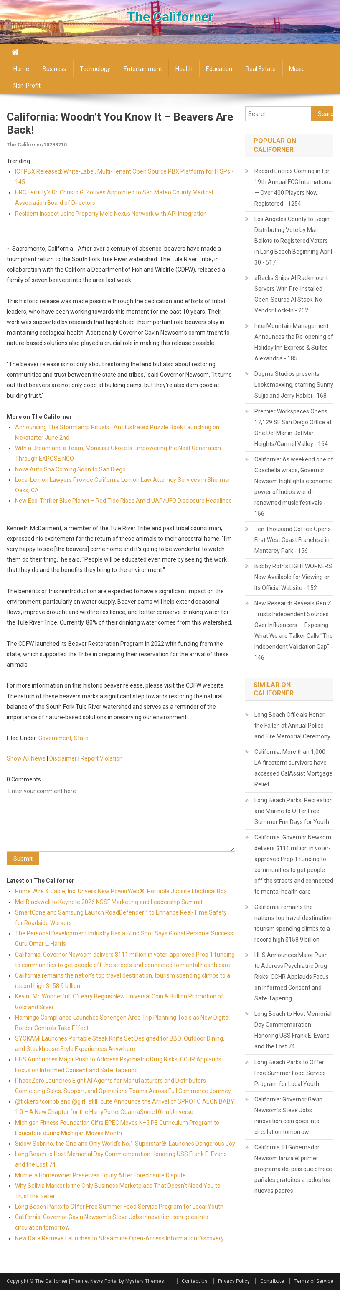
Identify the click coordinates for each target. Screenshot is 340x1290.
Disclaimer (63, 758)
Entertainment (143, 69)
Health (184, 69)
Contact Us (195, 1281)
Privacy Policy (234, 1281)
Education (219, 69)
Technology (95, 69)
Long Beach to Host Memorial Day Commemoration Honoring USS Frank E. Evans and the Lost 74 (293, 1030)
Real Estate (261, 69)
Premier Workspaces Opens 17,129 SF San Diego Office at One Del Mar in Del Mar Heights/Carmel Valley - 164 (293, 427)
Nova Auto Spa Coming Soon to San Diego (70, 469)
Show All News (26, 758)
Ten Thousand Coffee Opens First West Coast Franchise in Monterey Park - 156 (292, 540)
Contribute (272, 1281)
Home (21, 69)
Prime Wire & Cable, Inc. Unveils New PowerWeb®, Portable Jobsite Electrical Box (121, 891)
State (81, 738)
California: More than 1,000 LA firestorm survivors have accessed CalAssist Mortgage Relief (293, 768)
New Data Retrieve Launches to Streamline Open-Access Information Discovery (119, 1238)
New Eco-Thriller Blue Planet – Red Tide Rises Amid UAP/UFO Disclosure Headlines (123, 500)
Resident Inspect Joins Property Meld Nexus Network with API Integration (111, 213)
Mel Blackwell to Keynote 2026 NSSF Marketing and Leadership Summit (109, 902)
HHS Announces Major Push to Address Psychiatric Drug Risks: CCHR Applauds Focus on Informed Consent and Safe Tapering (291, 977)
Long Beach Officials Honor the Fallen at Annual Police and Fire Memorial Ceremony (292, 725)
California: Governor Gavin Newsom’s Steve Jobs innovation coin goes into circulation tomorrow (288, 1115)
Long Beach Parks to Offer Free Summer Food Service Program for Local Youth (119, 1206)
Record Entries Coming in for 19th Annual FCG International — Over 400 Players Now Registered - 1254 (293, 187)
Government (54, 738)
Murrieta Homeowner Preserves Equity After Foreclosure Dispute (100, 1175)
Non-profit (27, 85)
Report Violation (102, 758)
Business (54, 69)
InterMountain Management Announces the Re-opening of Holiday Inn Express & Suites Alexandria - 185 (293, 342)
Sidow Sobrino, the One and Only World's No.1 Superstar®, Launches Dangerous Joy (125, 1143)
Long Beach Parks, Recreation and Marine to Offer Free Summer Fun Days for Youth (293, 811)
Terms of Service (313, 1281)
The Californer (170, 17)
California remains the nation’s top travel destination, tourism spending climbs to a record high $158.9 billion (293, 923)
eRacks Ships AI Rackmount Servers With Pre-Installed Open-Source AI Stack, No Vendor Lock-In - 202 (291, 294)
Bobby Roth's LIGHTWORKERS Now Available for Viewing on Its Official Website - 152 (293, 577)
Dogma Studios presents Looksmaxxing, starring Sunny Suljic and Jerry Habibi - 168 (293, 384)
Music (296, 69)
